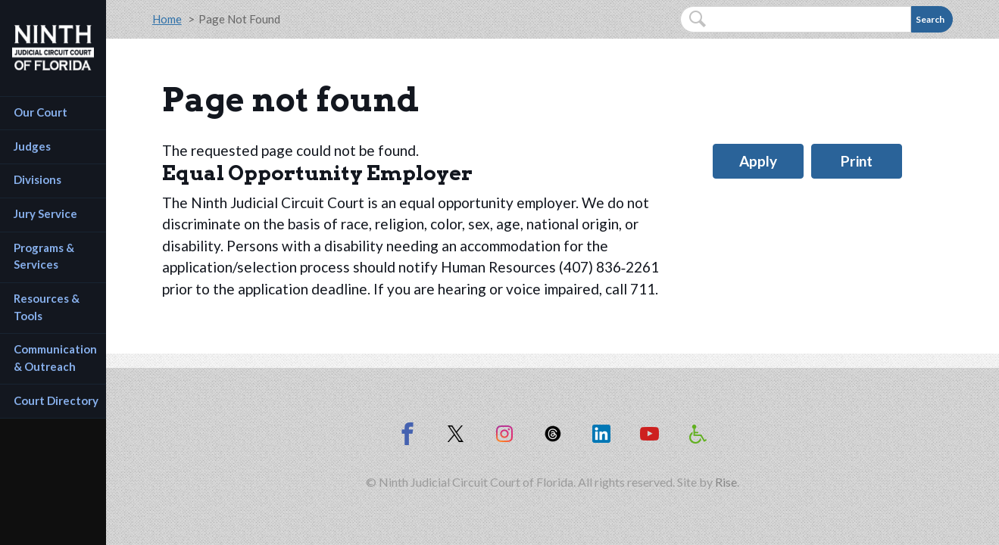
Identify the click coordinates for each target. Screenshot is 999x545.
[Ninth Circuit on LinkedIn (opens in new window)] (601, 433)
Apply (758, 161)
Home (167, 19)
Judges (32, 146)
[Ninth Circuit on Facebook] (407, 433)
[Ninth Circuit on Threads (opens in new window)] (553, 433)
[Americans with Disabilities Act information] (698, 433)
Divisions (37, 179)
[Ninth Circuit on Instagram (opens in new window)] (504, 433)
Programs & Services (45, 256)
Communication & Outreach (56, 357)
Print (857, 161)
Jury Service (45, 213)
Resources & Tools (48, 306)
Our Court (40, 112)
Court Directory (56, 400)
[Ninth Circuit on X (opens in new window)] (456, 433)
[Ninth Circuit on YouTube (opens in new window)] (650, 433)
